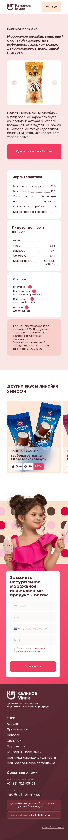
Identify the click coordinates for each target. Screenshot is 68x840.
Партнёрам (16, 746)
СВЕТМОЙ (14, 740)
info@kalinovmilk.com (25, 794)
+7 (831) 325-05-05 (21, 783)
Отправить (33, 666)
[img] (34, 437)
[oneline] (33, 605)
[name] (33, 617)
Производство (18, 729)
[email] (33, 640)
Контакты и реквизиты (24, 752)
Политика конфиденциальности (31, 757)
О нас (11, 718)
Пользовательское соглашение (31, 763)
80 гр (19, 466)
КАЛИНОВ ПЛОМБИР (24, 451)
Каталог (13, 724)
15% (30, 466)
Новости (13, 735)
